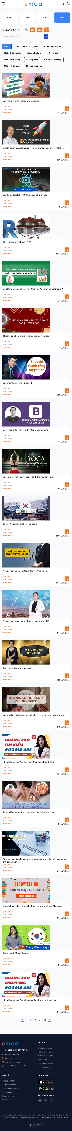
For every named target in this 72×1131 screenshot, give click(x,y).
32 (44, 1020)
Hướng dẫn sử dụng (45, 1052)
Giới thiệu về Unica (45, 1048)
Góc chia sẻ (42, 1060)
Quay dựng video (8, 1096)
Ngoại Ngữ (53, 53)
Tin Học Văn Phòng (12, 60)
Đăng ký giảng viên (9, 1081)
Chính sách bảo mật (45, 1067)
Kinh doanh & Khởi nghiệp (27, 46)
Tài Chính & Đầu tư (12, 66)
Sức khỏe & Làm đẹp (52, 60)
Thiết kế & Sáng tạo (12, 53)
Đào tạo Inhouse (8, 1092)
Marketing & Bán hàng (53, 46)
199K (45, 17)
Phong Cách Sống (34, 66)
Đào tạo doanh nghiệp (10, 1088)
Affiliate (5, 1100)
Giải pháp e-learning (10, 1084)
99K (27, 17)
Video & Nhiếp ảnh (35, 53)
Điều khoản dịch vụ (45, 1063)
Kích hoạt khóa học (45, 1056)
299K (62, 17)
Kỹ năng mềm (32, 60)
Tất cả (9, 17)
